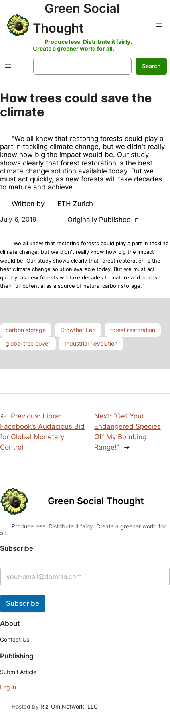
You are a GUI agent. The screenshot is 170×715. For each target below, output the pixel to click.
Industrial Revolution (91, 343)
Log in (8, 687)
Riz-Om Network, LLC (69, 706)
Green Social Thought (96, 501)
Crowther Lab (78, 329)
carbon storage (26, 329)
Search (151, 66)
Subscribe (22, 603)
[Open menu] (159, 25)
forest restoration (132, 329)
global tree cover (28, 343)
